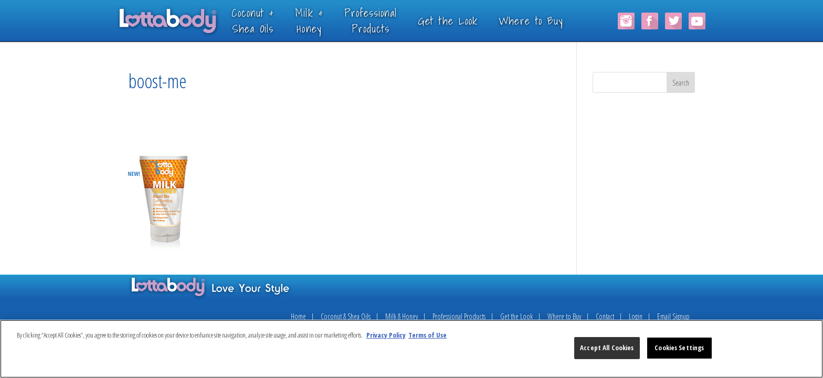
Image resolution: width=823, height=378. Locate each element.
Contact (605, 316)
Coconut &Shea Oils (268, 20)
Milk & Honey (401, 316)
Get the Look (463, 20)
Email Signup (673, 316)
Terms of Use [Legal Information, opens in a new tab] (427, 335)
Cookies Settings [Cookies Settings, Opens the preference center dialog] (679, 347)
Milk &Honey (324, 20)
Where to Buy (546, 20)
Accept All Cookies (607, 347)
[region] (411, 349)
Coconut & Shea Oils (346, 316)
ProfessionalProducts (386, 20)
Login (635, 316)
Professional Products (459, 316)
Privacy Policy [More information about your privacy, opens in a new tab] (386, 335)
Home (298, 316)
